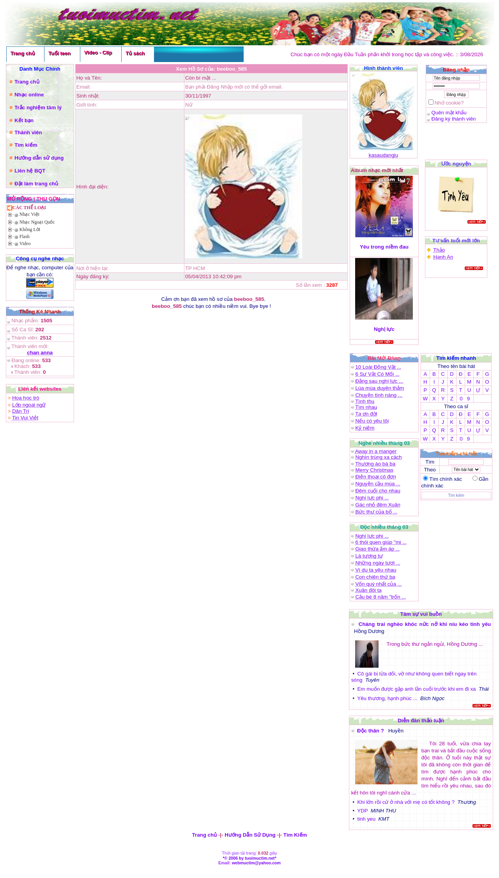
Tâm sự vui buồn (421, 614)
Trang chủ (23, 53)
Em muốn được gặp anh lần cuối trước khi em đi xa (416, 689)
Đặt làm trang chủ (36, 184)
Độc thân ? (371, 731)
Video (25, 243)
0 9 (465, 399)
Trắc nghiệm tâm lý (38, 107)
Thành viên (28, 132)
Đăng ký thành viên (453, 119)
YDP (362, 811)
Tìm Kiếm (295, 835)
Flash (24, 236)
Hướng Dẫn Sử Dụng (250, 835)
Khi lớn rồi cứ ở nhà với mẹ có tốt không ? (406, 802)
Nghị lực (384, 329)
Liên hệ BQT (29, 171)
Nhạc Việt (29, 214)
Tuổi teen (59, 53)
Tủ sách (135, 53)
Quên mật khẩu (448, 113)
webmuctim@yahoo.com (256, 862)
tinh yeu (366, 819)
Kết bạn (24, 120)
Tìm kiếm (25, 145)
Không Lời (29, 229)
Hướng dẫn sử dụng (39, 158)
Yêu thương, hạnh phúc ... (387, 698)
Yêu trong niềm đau (384, 247)
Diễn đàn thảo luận (421, 720)
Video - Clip (98, 52)
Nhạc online (29, 95)
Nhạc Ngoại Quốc (37, 222)
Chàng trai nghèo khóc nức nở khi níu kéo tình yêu (425, 624)
